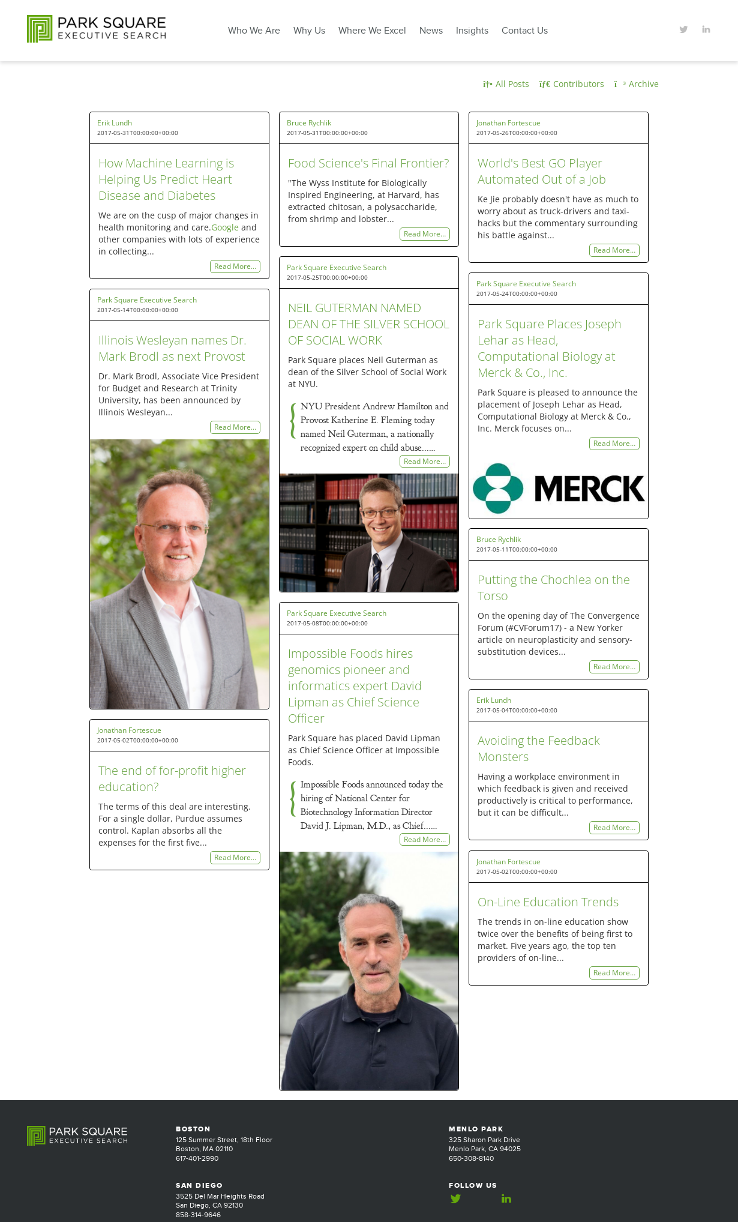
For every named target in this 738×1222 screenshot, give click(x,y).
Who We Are (254, 31)
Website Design (641, 1201)
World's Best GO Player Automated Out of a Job (542, 171)
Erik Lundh (114, 123)
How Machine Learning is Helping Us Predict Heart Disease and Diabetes (166, 179)
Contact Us (525, 31)
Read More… (235, 267)
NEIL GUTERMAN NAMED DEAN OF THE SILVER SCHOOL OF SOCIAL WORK (368, 323)
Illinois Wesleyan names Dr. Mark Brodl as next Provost (172, 348)
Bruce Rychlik (309, 123)
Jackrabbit (694, 1201)
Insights (472, 31)
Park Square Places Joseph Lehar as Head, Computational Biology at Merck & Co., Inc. (550, 348)
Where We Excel (372, 31)
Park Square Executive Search (336, 267)
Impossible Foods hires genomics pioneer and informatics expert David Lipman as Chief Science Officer (355, 685)
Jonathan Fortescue (508, 123)
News (431, 31)
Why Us (309, 31)
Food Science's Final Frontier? (368, 163)
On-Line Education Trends (548, 902)
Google (225, 227)
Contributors (571, 83)
